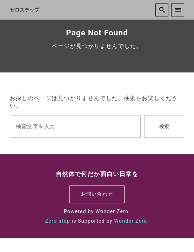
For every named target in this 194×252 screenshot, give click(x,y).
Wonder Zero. (131, 221)
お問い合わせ (97, 194)
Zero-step (57, 221)
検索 (164, 127)
